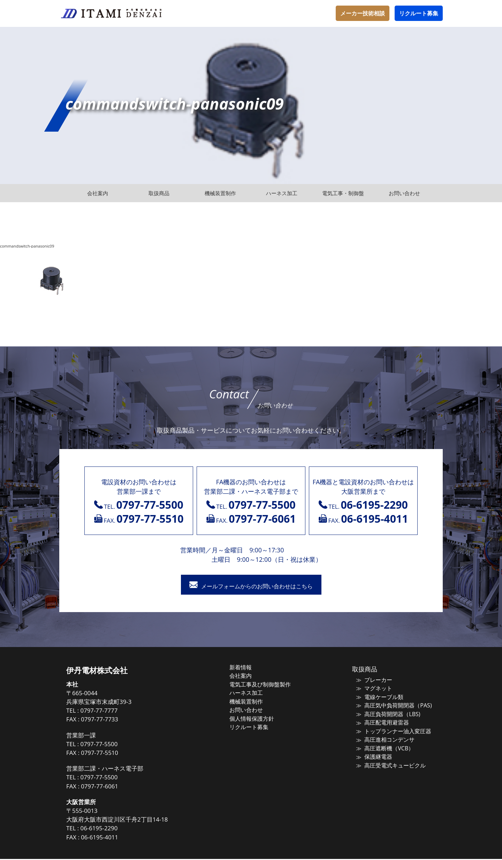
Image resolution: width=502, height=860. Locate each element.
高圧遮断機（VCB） (383, 746)
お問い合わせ (253, 709)
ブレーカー (373, 680)
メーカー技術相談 (362, 13)
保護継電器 (373, 754)
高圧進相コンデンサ (384, 738)
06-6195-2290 (111, 829)
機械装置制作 (253, 701)
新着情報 (248, 668)
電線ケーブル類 (378, 697)
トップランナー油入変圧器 (391, 730)
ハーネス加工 (253, 692)
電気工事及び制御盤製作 (266, 684)
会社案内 (248, 676)
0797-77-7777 (111, 712)
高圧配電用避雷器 (381, 721)
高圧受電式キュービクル (389, 762)
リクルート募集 (418, 13)
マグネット (373, 688)
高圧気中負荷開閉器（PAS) (391, 705)
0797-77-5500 (111, 745)
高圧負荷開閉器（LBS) (386, 713)
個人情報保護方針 (259, 717)
